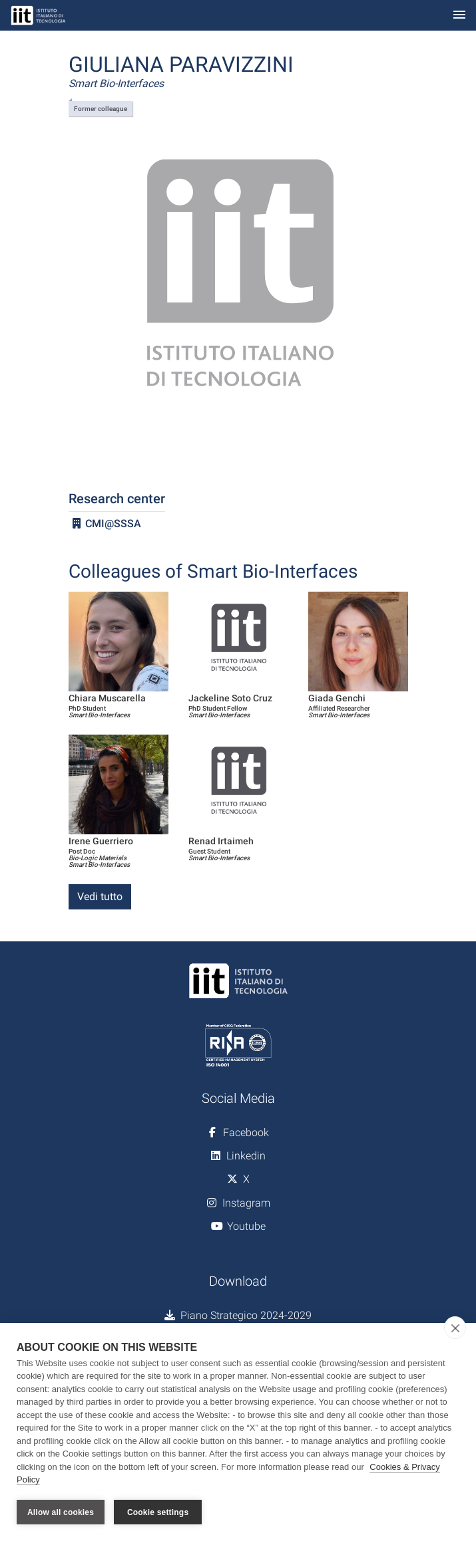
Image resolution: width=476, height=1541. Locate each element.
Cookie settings (157, 1512)
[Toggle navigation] (459, 15)
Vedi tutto (99, 896)
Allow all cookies (60, 1512)
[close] (455, 1327)
